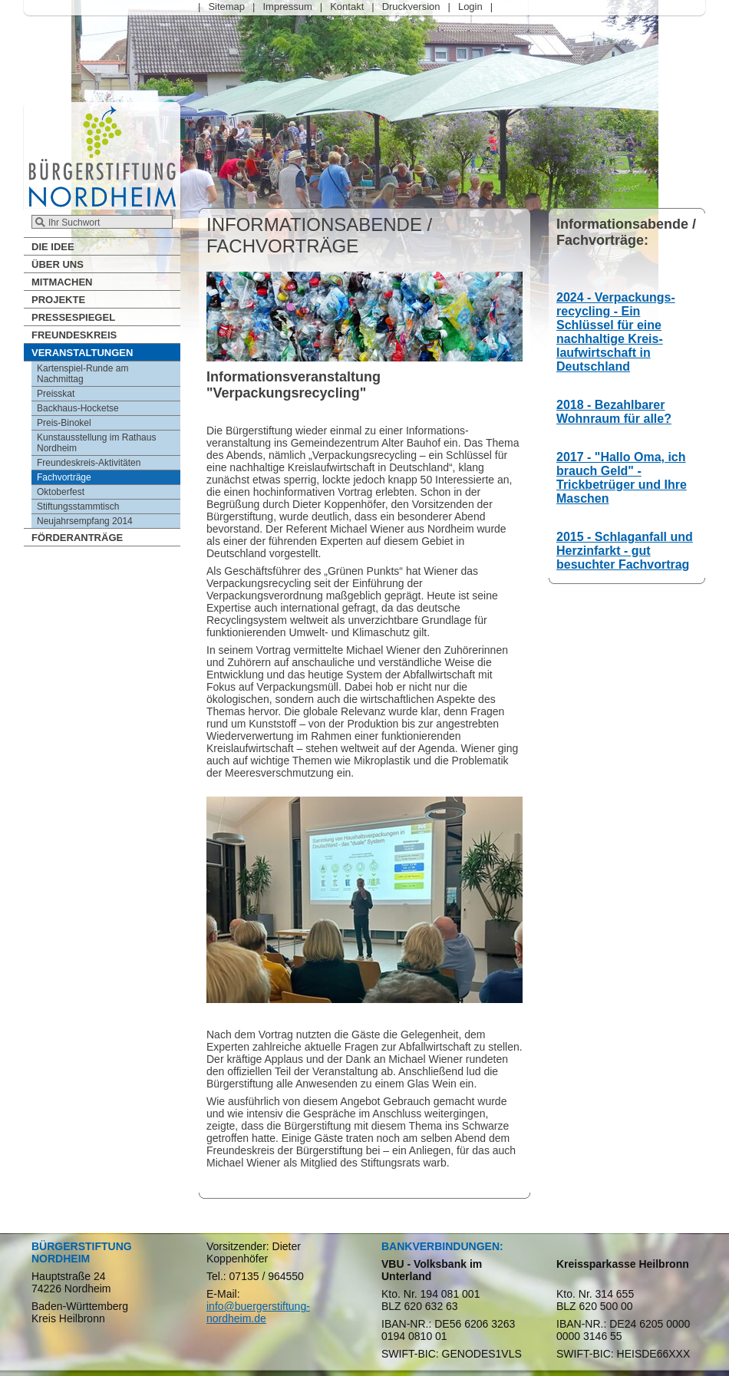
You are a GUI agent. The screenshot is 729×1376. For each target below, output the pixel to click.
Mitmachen (61, 282)
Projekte (58, 299)
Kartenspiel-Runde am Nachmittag (82, 373)
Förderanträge (77, 537)
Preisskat (55, 393)
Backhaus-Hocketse (78, 408)
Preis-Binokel (64, 422)
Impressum (287, 6)
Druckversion (411, 6)
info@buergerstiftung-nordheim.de (258, 1312)
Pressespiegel (73, 317)
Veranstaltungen (82, 352)
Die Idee (52, 246)
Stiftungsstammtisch (78, 506)
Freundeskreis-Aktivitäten (88, 462)
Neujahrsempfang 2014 (85, 521)
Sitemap (226, 6)
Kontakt (347, 6)
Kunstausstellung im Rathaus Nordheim (96, 443)
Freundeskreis (74, 335)
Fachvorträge (64, 477)
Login (470, 6)
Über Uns (57, 264)
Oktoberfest (60, 492)
